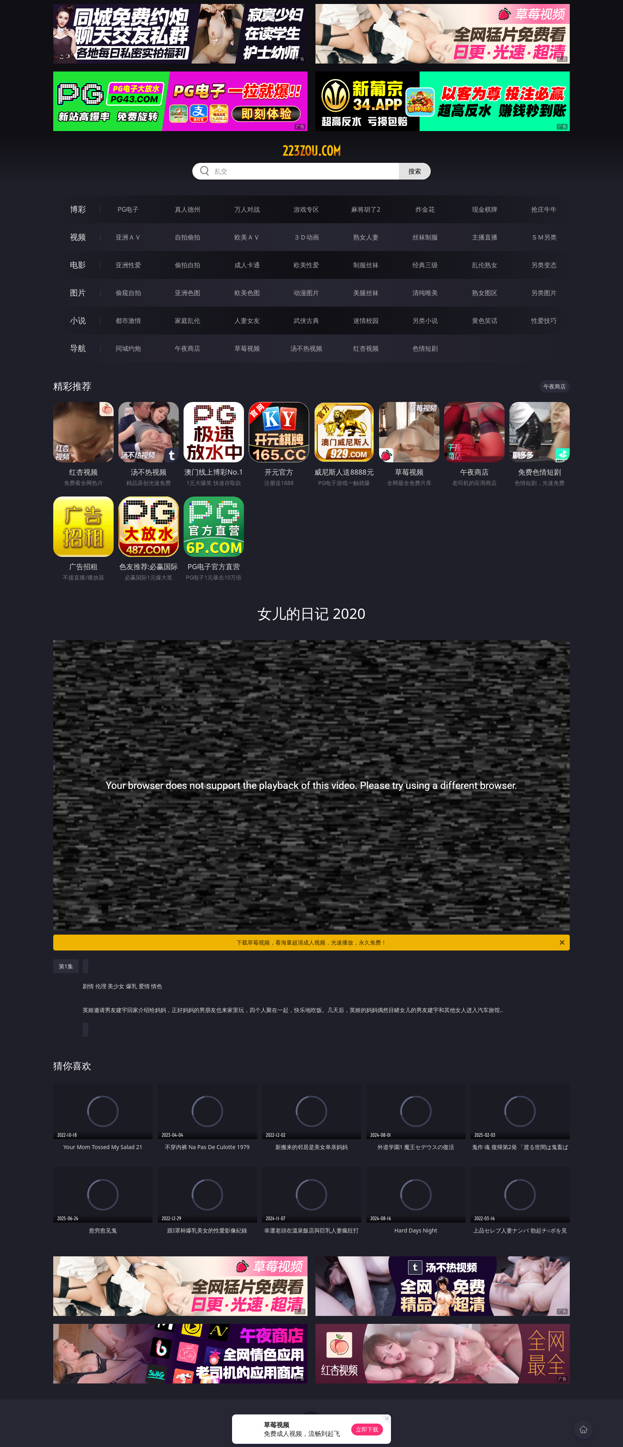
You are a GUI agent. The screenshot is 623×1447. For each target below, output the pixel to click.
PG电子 (128, 209)
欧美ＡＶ (247, 237)
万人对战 (247, 209)
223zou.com (311, 151)
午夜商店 (187, 348)
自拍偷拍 (187, 237)
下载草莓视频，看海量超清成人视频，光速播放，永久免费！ (401, 942)
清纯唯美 (425, 292)
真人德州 (187, 209)
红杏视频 (366, 348)
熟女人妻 (366, 237)
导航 (78, 348)
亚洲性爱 (128, 265)
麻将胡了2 (365, 209)
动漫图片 (306, 292)
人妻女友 (247, 320)
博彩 (78, 209)
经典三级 (425, 265)
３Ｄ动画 (306, 237)
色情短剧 (425, 348)
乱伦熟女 (484, 265)
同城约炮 (128, 348)
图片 (78, 292)
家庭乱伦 (187, 320)
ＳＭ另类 (544, 237)
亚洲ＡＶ (128, 237)
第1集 (66, 966)
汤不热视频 (306, 348)
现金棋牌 (484, 209)
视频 (78, 237)
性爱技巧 (544, 320)
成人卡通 (247, 265)
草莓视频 (247, 348)
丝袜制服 (425, 237)
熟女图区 (484, 292)
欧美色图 (247, 292)
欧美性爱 (306, 265)
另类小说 (425, 320)
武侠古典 (306, 320)
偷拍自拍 (187, 265)
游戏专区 (306, 209)
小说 (78, 320)
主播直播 (484, 237)
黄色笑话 (484, 320)
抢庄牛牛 (544, 209)
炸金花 (425, 209)
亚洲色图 (187, 292)
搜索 (414, 171)
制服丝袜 (366, 265)
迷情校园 (366, 320)
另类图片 (544, 292)
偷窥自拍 (128, 292)
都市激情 (128, 320)
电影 (78, 264)
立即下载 (367, 1429)
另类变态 (544, 265)
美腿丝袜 (366, 292)
